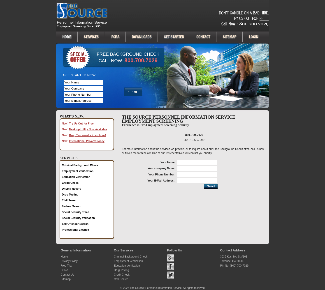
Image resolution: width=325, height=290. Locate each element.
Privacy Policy (69, 261)
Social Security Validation (78, 218)
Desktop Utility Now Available (88, 129)
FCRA (64, 270)
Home (64, 256)
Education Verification (76, 177)
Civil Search (69, 200)
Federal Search (71, 206)
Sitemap (66, 279)
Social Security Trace (75, 212)
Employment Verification (77, 171)
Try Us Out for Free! (82, 123)
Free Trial (66, 265)
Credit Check (70, 182)
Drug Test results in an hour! (87, 135)
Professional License (75, 229)
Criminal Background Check (80, 165)
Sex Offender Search (75, 224)
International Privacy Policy (86, 141)
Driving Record (71, 188)
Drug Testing (70, 194)
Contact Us (67, 274)
